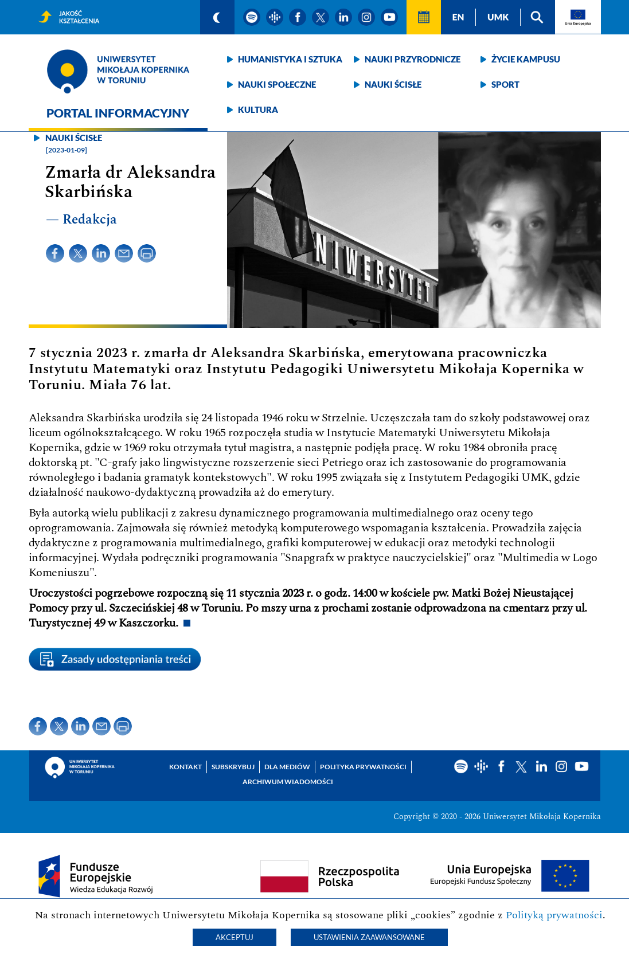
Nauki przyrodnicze (412, 59)
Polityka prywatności (363, 766)
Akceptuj (234, 937)
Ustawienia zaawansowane (369, 937)
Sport (505, 84)
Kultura (258, 109)
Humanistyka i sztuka (290, 59)
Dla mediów (287, 766)
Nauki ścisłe (393, 84)
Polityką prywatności (554, 915)
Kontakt (185, 766)
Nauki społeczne (277, 84)
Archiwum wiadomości (288, 781)
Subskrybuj (233, 766)
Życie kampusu (525, 59)
